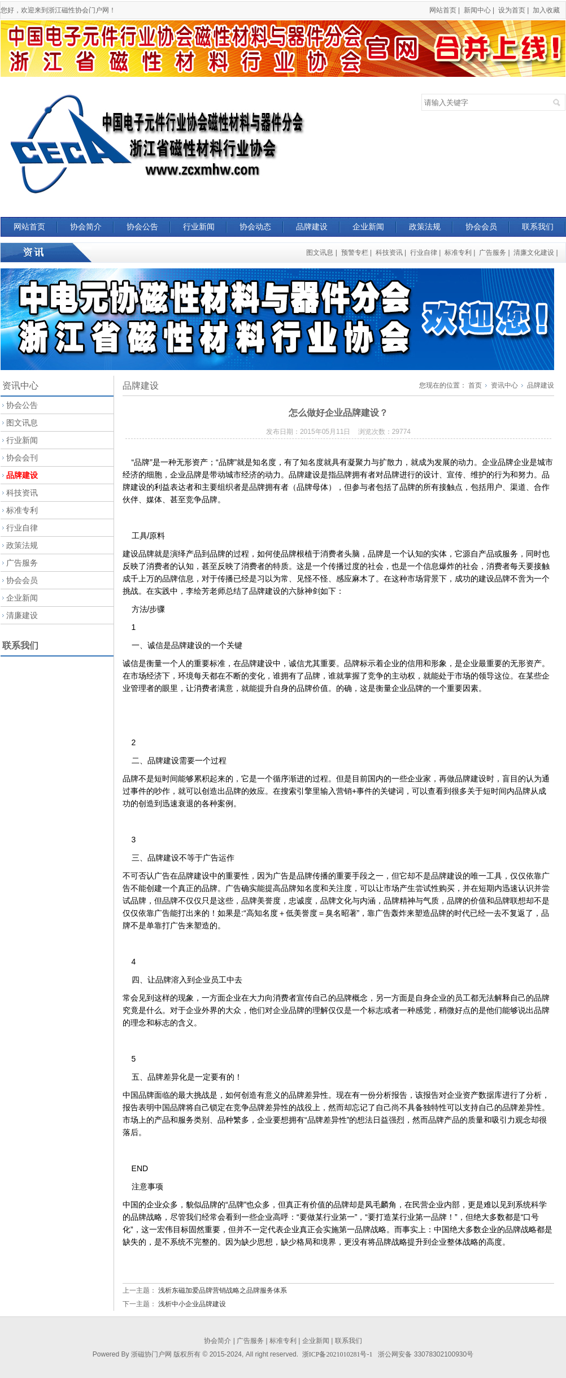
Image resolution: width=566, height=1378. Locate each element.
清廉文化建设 (533, 253)
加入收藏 (546, 10)
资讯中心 (504, 385)
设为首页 (511, 10)
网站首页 (442, 10)
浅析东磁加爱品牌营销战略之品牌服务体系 (222, 1290)
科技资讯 (389, 253)
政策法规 (425, 226)
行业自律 (423, 253)
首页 (475, 385)
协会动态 (255, 226)
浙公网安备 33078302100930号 (425, 1354)
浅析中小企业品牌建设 (192, 1304)
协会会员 (481, 226)
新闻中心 (477, 10)
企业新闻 (368, 226)
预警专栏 (354, 253)
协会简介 (86, 226)
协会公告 (142, 226)
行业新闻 (199, 226)
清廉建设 (22, 615)
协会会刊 (22, 457)
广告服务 (492, 253)
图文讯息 (319, 253)
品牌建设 (312, 226)
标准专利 (458, 253)
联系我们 (538, 226)
